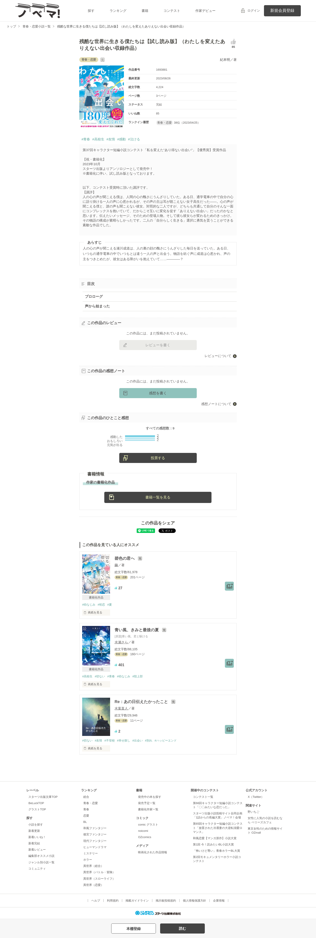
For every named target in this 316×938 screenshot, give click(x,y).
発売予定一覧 (146, 803)
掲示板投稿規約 (166, 900)
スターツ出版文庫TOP (42, 797)
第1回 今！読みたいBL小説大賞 (213, 844)
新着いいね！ (37, 837)
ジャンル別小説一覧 (41, 862)
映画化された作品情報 (152, 852)
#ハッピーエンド (165, 740)
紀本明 (225, 59)
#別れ (148, 740)
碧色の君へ (125, 558)
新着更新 (34, 830)
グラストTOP (37, 809)
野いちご (253, 811)
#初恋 (101, 604)
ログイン (253, 10)
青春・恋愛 (90, 803)
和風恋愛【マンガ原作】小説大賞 (214, 838)
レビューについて (218, 356)
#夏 (109, 604)
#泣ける (134, 139)
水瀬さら (121, 642)
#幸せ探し (123, 740)
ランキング (118, 11)
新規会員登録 (282, 10)
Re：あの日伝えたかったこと (142, 701)
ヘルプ (95, 900)
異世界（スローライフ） (99, 878)
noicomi (143, 830)
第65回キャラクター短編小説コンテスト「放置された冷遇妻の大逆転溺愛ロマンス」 (218, 827)
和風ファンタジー (95, 828)
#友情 (111, 139)
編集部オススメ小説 (41, 856)
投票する (158, 458)
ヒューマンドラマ (95, 847)
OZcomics (144, 837)
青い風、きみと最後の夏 (137, 630)
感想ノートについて (216, 404)
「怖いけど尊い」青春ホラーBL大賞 (216, 850)
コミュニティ (37, 868)
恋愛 (86, 815)
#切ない (100, 676)
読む (182, 928)
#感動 (121, 139)
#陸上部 (137, 676)
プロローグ (94, 296)
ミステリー (90, 853)
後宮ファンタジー (95, 834)
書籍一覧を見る (157, 497)
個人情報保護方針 (194, 900)
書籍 (145, 11)
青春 (86, 809)
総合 (86, 797)
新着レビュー (37, 849)
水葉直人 (121, 708)
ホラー (87, 859)
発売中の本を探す (149, 797)
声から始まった (97, 306)
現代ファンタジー (95, 841)
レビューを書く (157, 345)
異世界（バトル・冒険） (99, 872)
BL (85, 822)
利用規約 (113, 900)
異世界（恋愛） (93, 885)
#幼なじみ (88, 604)
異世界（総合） (93, 866)
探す (91, 11)
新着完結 (34, 843)
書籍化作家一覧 (148, 809)
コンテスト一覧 (203, 797)
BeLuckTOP (36, 803)
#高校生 (98, 139)
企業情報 (219, 900)
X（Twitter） (256, 797)
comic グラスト (148, 824)
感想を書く (158, 393)
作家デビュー (205, 11)
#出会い (137, 740)
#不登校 (109, 740)
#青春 (86, 139)
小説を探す (35, 824)
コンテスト (171, 11)
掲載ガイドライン (137, 900)
